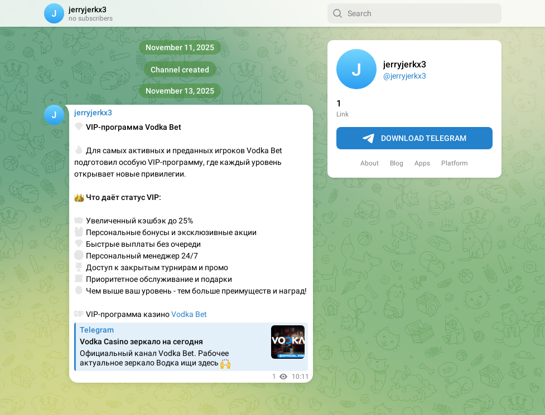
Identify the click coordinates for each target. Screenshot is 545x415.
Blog (396, 163)
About (369, 163)
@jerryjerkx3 (404, 75)
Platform (454, 163)
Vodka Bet (189, 314)
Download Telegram (414, 139)
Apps (422, 163)
